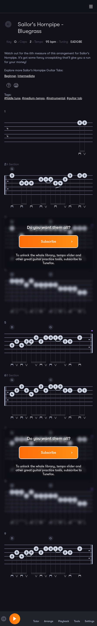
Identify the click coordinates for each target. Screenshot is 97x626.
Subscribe (48, 242)
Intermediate (26, 76)
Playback (63, 618)
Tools (77, 618)
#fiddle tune (12, 98)
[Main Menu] (90, 6)
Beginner (10, 76)
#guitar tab (74, 98)
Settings (89, 618)
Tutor (36, 618)
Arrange (48, 618)
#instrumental (55, 98)
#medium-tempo (33, 98)
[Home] (17, 7)
